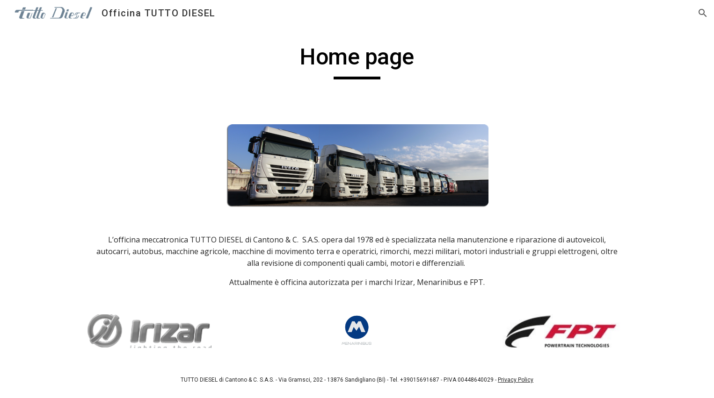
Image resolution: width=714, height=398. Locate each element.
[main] (357, 61)
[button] (703, 13)
